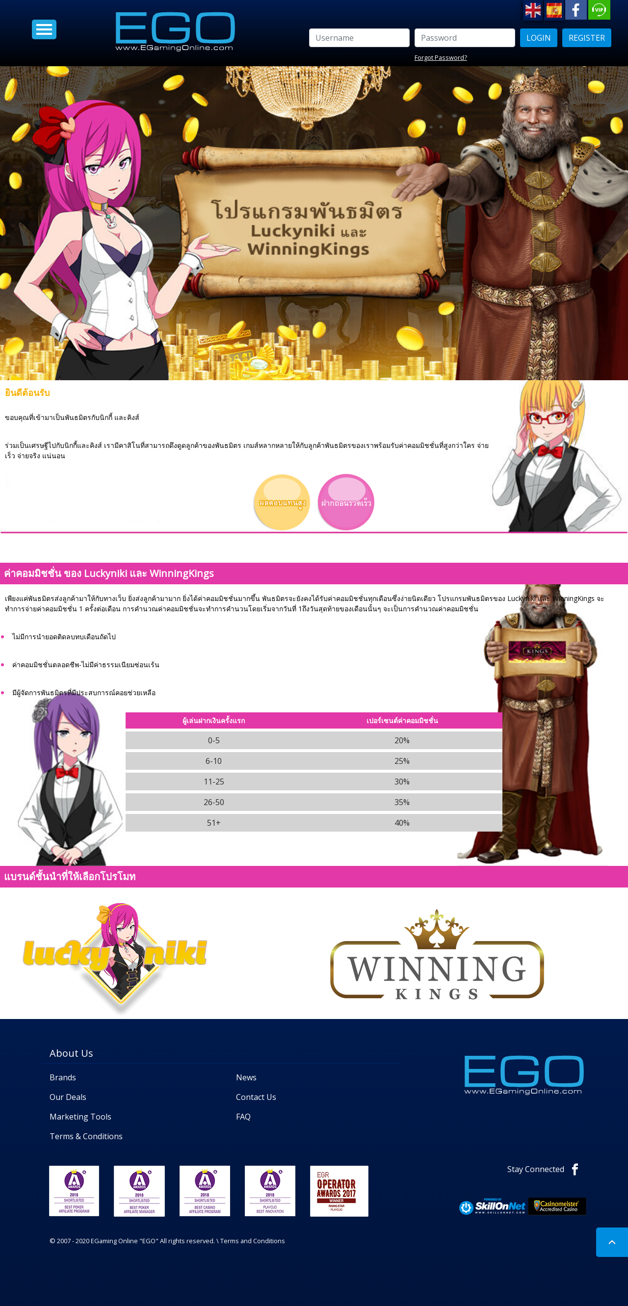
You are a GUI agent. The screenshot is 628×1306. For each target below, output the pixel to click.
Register (587, 37)
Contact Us (256, 1097)
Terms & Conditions (86, 1136)
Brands (63, 1077)
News (246, 1077)
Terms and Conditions (252, 1240)
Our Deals (68, 1097)
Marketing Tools (80, 1116)
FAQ (243, 1116)
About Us (71, 1053)
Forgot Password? (441, 57)
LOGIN (538, 37)
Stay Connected (546, 1169)
